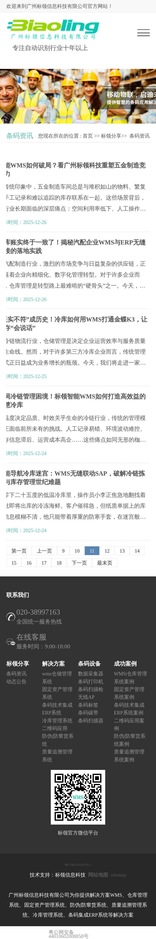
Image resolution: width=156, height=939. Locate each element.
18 (59, 563)
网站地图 (98, 875)
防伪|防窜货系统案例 (129, 740)
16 (28, 563)
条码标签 (88, 705)
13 (122, 551)
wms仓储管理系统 (57, 677)
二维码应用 (54, 728)
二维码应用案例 (129, 724)
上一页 (44, 551)
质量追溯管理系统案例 (129, 755)
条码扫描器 (90, 720)
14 (137, 551)
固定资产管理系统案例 (129, 693)
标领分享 (111, 136)
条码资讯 (139, 136)
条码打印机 (90, 681)
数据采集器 (90, 674)
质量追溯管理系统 (57, 755)
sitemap (118, 875)
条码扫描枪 (90, 689)
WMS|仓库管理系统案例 (130, 677)
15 (13, 563)
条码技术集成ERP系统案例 (129, 708)
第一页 (19, 551)
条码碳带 (88, 713)
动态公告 (16, 681)
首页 (88, 136)
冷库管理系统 (57, 720)
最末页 (104, 563)
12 (107, 551)
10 (77, 551)
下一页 (79, 563)
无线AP (86, 697)
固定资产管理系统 (57, 693)
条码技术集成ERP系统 (57, 708)
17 (44, 563)
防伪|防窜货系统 (58, 740)
